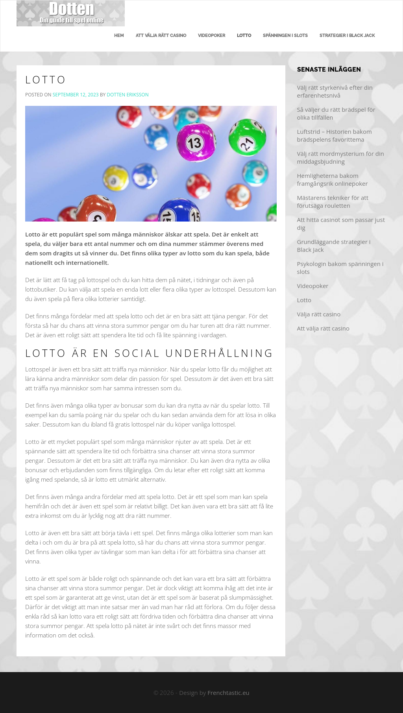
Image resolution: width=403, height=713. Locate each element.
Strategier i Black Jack (347, 35)
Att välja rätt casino (161, 35)
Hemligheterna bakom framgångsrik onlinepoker (332, 179)
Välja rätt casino (319, 314)
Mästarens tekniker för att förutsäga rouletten (333, 201)
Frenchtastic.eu (228, 692)
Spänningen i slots (285, 35)
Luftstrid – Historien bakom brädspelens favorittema (334, 135)
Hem (119, 35)
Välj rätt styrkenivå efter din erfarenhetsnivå (335, 91)
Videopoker (211, 35)
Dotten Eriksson (127, 94)
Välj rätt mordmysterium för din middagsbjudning (341, 157)
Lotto (244, 35)
